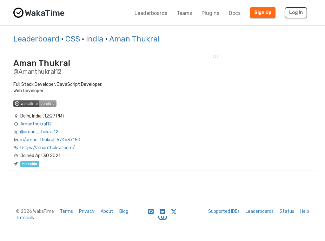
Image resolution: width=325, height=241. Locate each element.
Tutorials (25, 217)
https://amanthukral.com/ (47, 147)
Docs (235, 13)
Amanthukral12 (36, 124)
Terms (66, 211)
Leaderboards (151, 13)
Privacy (87, 211)
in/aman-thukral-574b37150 (50, 140)
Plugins (210, 13)
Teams (184, 13)
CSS (72, 39)
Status (287, 211)
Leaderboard (36, 39)
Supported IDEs (224, 211)
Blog (123, 211)
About (107, 211)
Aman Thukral (134, 39)
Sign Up (262, 12)
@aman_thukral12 (39, 132)
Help (304, 211)
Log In (296, 12)
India (94, 39)
